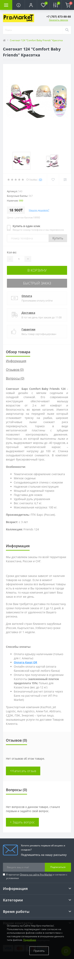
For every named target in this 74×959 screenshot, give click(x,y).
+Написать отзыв (23, 771)
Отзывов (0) (15, 369)
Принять (39, 951)
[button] (31, 5)
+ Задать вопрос (22, 822)
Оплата (27, 296)
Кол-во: (12, 252)
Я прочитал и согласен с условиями (36, 876)
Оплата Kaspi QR (25, 662)
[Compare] (65, 179)
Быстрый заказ (37, 283)
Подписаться (58, 867)
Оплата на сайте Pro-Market (36, 874)
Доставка (28, 313)
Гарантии (28, 329)
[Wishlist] (53, 179)
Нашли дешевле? (39, 210)
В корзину (37, 270)
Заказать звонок (58, 20)
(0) (40, 179)
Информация (16, 361)
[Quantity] (19, 259)
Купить (57, 238)
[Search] (67, 30)
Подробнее (29, 940)
